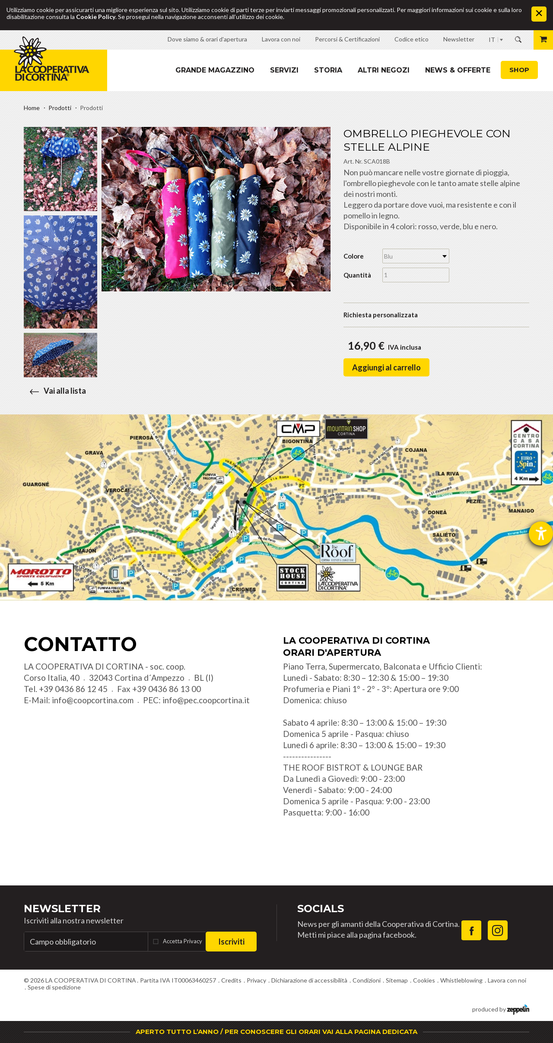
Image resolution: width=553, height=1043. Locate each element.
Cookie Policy (95, 16)
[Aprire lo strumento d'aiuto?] (541, 534)
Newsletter (62, 908)
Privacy (256, 980)
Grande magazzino (214, 70)
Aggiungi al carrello (386, 367)
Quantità (357, 275)
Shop (519, 70)
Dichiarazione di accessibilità (309, 980)
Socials (320, 908)
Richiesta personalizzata (380, 315)
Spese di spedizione (54, 987)
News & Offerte (457, 70)
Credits (231, 980)
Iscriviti (231, 941)
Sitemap (397, 980)
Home (32, 107)
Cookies (424, 980)
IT (492, 39)
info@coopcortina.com (92, 700)
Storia (328, 70)
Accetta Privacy (182, 941)
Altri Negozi (384, 70)
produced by (500, 1009)
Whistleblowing (461, 980)
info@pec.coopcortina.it (206, 700)
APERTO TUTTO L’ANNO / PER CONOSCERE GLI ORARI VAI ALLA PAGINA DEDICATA (276, 1031)
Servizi (284, 70)
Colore (353, 256)
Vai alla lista (55, 390)
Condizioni (367, 980)
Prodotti (59, 107)
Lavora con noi (507, 980)
